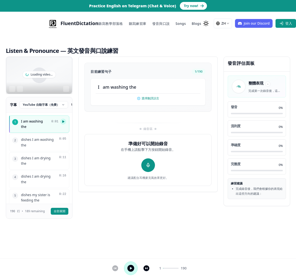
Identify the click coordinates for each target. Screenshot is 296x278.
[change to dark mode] (206, 23)
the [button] (132, 87)
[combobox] (223, 23)
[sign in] (286, 23)
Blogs (196, 23)
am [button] (106, 87)
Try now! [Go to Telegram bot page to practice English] (194, 5)
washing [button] (119, 87)
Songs (180, 23)
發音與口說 (161, 23)
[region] (39, 75)
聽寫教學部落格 (110, 23)
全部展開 (59, 211)
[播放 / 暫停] (131, 268)
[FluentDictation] (72, 23)
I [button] (98, 87)
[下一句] (146, 268)
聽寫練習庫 (137, 23)
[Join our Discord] (254, 23)
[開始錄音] (148, 165)
